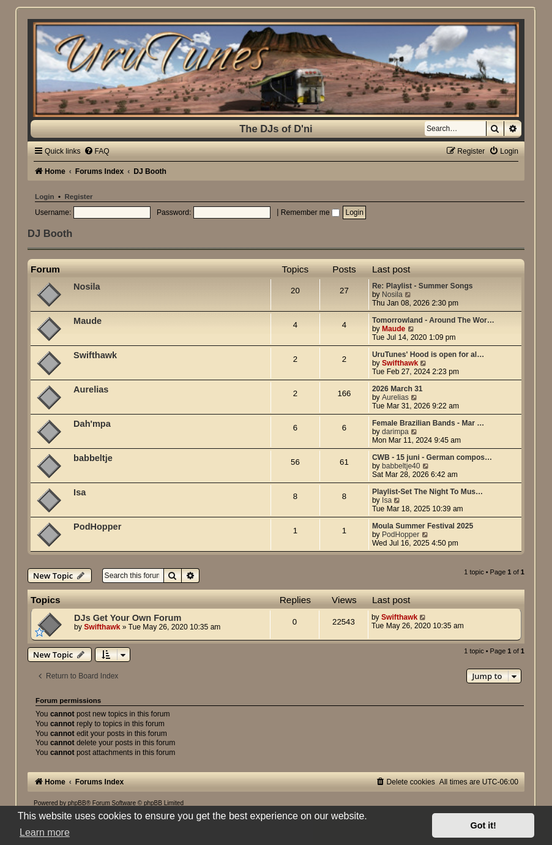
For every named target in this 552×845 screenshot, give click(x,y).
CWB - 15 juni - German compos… (432, 457)
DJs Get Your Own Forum (127, 618)
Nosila (86, 286)
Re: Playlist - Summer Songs (422, 286)
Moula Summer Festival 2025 (422, 526)
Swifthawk (95, 355)
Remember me (310, 212)
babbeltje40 (401, 466)
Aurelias (90, 389)
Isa (79, 492)
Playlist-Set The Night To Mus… (427, 491)
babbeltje (93, 458)
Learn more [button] (45, 832)
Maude (87, 321)
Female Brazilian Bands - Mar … (428, 423)
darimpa (395, 431)
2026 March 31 (397, 389)
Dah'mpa (92, 424)
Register (78, 196)
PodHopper (97, 526)
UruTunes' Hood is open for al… (428, 354)
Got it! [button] (483, 825)
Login (44, 196)
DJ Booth (50, 233)
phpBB (77, 803)
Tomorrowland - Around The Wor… (433, 320)
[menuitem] (97, 151)
